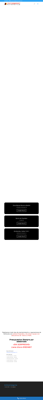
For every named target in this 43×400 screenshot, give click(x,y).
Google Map (21, 210)
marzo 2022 (7, 383)
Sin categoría (13, 383)
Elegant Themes (18, 396)
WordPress (31, 396)
